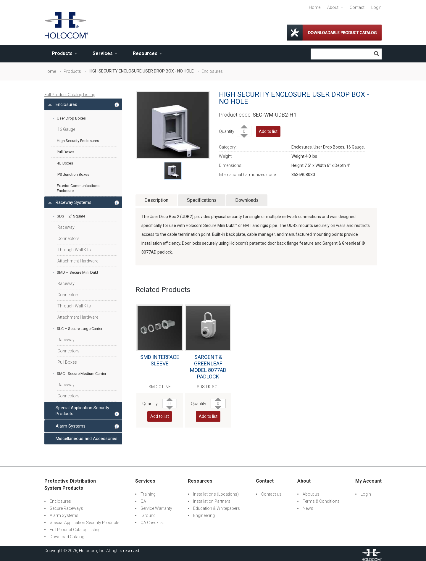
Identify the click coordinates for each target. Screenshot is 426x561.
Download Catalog (67, 536)
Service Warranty (156, 508)
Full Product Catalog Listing (69, 94)
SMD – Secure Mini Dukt (77, 272)
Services (103, 53)
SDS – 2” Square (71, 216)
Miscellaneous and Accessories (86, 438)
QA (143, 501)
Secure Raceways (66, 508)
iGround (148, 515)
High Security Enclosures (78, 140)
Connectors (68, 238)
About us (311, 494)
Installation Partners (211, 501)
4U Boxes (65, 163)
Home (314, 7)
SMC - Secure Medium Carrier (81, 373)
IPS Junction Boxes (73, 174)
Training (148, 494)
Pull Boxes (65, 152)
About (332, 7)
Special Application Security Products (82, 410)
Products (62, 53)
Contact (357, 7)
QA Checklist (152, 522)
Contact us (271, 494)
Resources (145, 53)
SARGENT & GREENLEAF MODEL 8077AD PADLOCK (208, 367)
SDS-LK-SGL (208, 386)
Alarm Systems (70, 426)
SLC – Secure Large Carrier (79, 328)
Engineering (204, 515)
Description (156, 200)
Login (376, 7)
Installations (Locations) (216, 494)
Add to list (268, 131)
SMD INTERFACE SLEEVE (159, 360)
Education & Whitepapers (216, 508)
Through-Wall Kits (74, 249)
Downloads (247, 200)
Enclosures (212, 71)
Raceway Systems (73, 202)
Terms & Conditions (321, 501)
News (308, 508)
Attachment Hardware (77, 261)
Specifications (202, 200)
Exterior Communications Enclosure (78, 188)
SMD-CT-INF (160, 386)
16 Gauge (66, 129)
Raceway (66, 227)
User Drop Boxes (71, 118)
